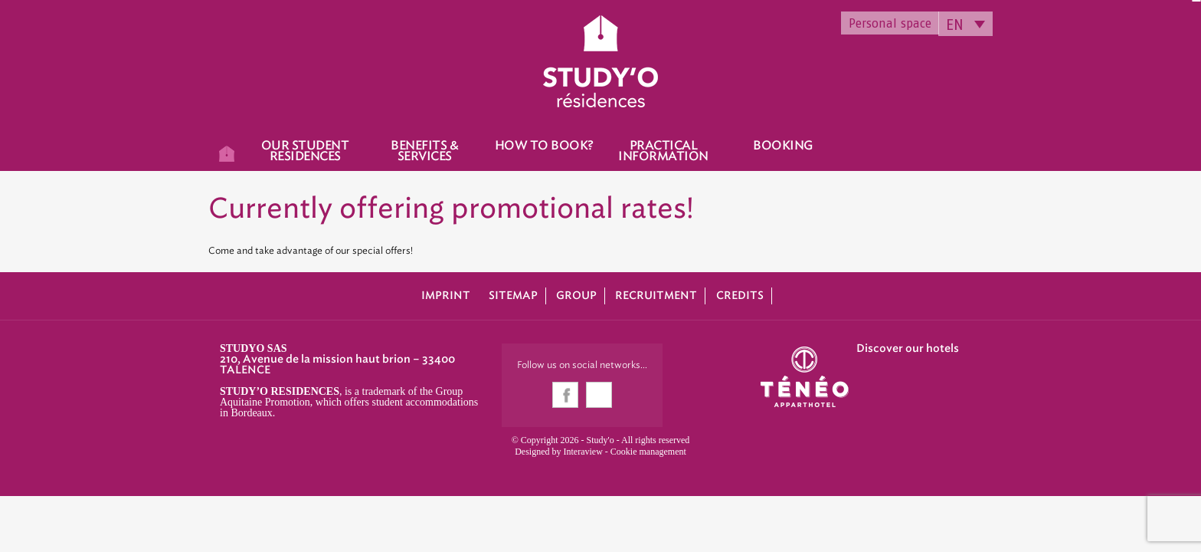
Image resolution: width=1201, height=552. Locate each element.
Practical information (663, 151)
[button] (23, 535)
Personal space (890, 23)
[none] (965, 24)
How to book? (544, 145)
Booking (783, 145)
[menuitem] (965, 24)
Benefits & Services (424, 151)
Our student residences (305, 151)
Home (227, 151)
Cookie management (648, 451)
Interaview (583, 451)
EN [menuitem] (955, 24)
